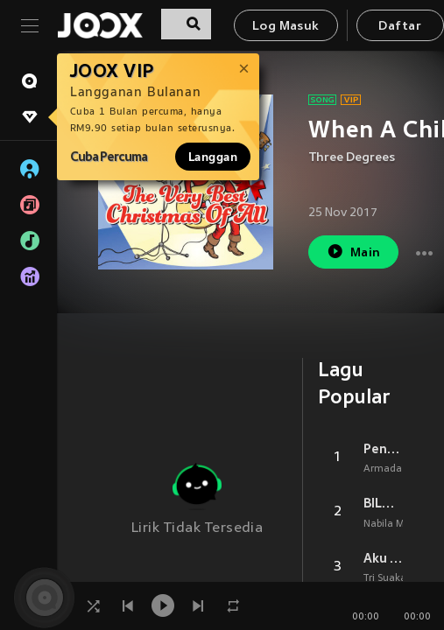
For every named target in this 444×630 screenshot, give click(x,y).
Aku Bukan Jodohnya (383, 558)
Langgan (212, 157)
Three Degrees (351, 157)
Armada (382, 469)
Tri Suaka (384, 578)
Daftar (399, 26)
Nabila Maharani (402, 524)
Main (353, 251)
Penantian (383, 449)
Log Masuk (286, 26)
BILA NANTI (383, 503)
